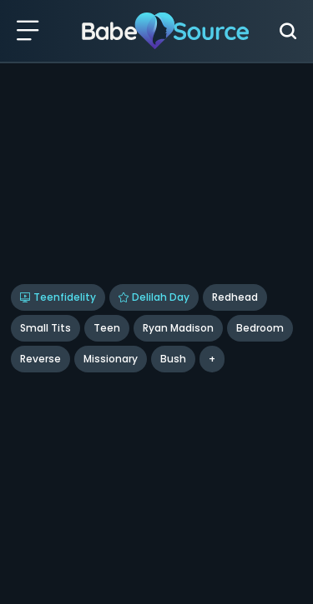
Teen (106, 328)
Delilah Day (154, 297)
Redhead (235, 297)
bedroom (260, 328)
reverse (40, 359)
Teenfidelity (58, 297)
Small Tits (45, 328)
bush (173, 359)
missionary (110, 359)
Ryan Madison (178, 328)
